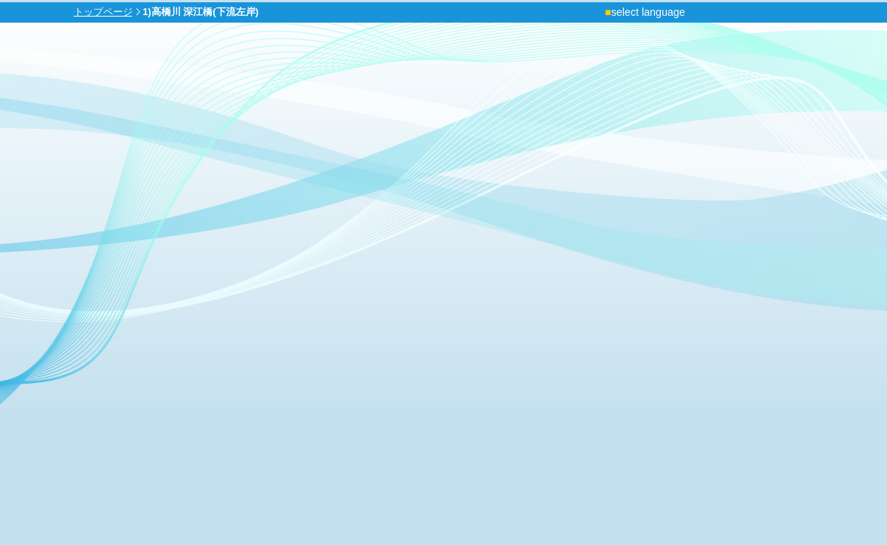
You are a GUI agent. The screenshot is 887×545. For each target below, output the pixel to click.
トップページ (103, 11)
